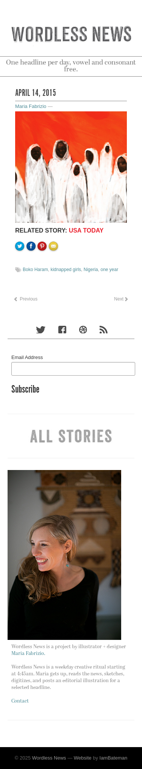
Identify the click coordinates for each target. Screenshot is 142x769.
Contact (20, 701)
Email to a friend (54, 271)
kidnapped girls (65, 269)
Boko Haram (35, 269)
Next (121, 299)
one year (109, 269)
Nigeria (91, 269)
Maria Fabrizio (30, 106)
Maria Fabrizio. (28, 654)
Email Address (27, 357)
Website (83, 758)
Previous (25, 299)
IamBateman (114, 758)
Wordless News (49, 758)
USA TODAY (86, 230)
